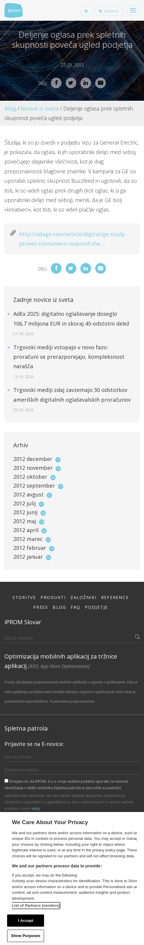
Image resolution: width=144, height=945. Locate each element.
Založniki (83, 597)
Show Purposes (25, 935)
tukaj (36, 808)
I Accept (25, 920)
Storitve (24, 597)
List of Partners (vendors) (36, 905)
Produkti (53, 597)
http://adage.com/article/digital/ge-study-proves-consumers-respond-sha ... (72, 238)
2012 (37, 458)
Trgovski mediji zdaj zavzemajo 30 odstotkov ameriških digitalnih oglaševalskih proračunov (72, 399)
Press (40, 607)
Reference (115, 597)
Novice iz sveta (40, 108)
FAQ (75, 607)
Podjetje (96, 607)
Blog (10, 108)
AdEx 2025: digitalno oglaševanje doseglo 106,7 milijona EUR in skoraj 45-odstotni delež (71, 323)
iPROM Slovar (22, 622)
